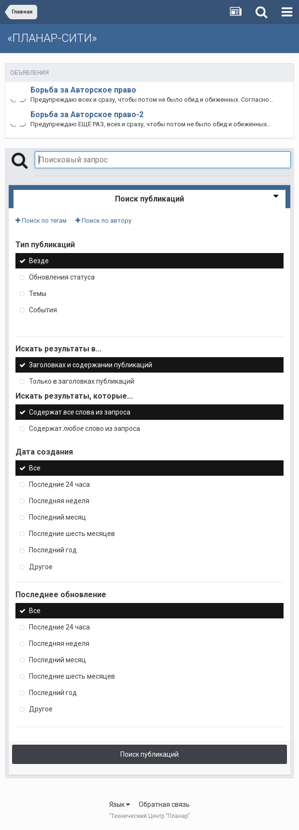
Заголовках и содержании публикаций (90, 365)
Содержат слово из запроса (84, 428)
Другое (41, 567)
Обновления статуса (62, 277)
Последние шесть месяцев (72, 533)
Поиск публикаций (149, 754)
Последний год (53, 550)
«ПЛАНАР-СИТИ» (52, 38)
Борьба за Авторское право (83, 89)
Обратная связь (164, 804)
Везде (39, 261)
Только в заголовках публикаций (81, 381)
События (43, 310)
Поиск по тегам (41, 220)
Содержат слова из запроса (79, 412)
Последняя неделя (59, 501)
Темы (37, 293)
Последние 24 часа (59, 484)
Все (35, 468)
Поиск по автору (103, 220)
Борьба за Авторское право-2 (86, 114)
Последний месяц (57, 517)
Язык (119, 804)
